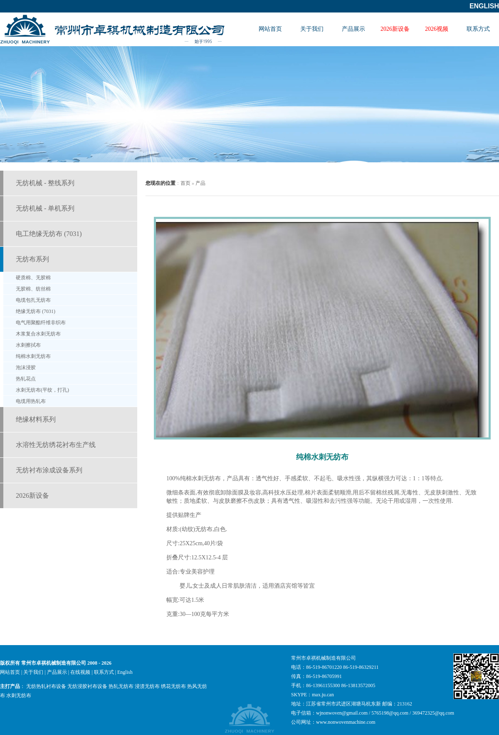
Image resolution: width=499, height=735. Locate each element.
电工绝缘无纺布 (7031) (49, 233)
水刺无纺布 (18, 695)
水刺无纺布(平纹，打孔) (42, 390)
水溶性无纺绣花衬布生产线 (56, 444)
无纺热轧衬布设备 (46, 686)
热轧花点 (26, 379)
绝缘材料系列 (36, 419)
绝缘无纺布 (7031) (35, 311)
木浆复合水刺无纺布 (38, 334)
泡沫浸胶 (26, 367)
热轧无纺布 (121, 686)
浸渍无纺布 (147, 686)
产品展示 (353, 29)
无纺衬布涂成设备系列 (49, 470)
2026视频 (436, 29)
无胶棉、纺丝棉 (33, 289)
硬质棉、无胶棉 (33, 278)
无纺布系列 (32, 259)
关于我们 (312, 29)
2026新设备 (395, 29)
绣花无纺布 (173, 686)
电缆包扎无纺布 (33, 300)
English (484, 6)
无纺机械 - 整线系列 (45, 182)
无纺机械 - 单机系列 (45, 208)
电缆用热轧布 (31, 401)
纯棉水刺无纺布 (33, 356)
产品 (200, 183)
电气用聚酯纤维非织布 (41, 322)
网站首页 (270, 29)
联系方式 (478, 29)
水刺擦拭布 (28, 345)
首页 (185, 183)
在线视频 (80, 672)
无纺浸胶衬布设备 (87, 686)
